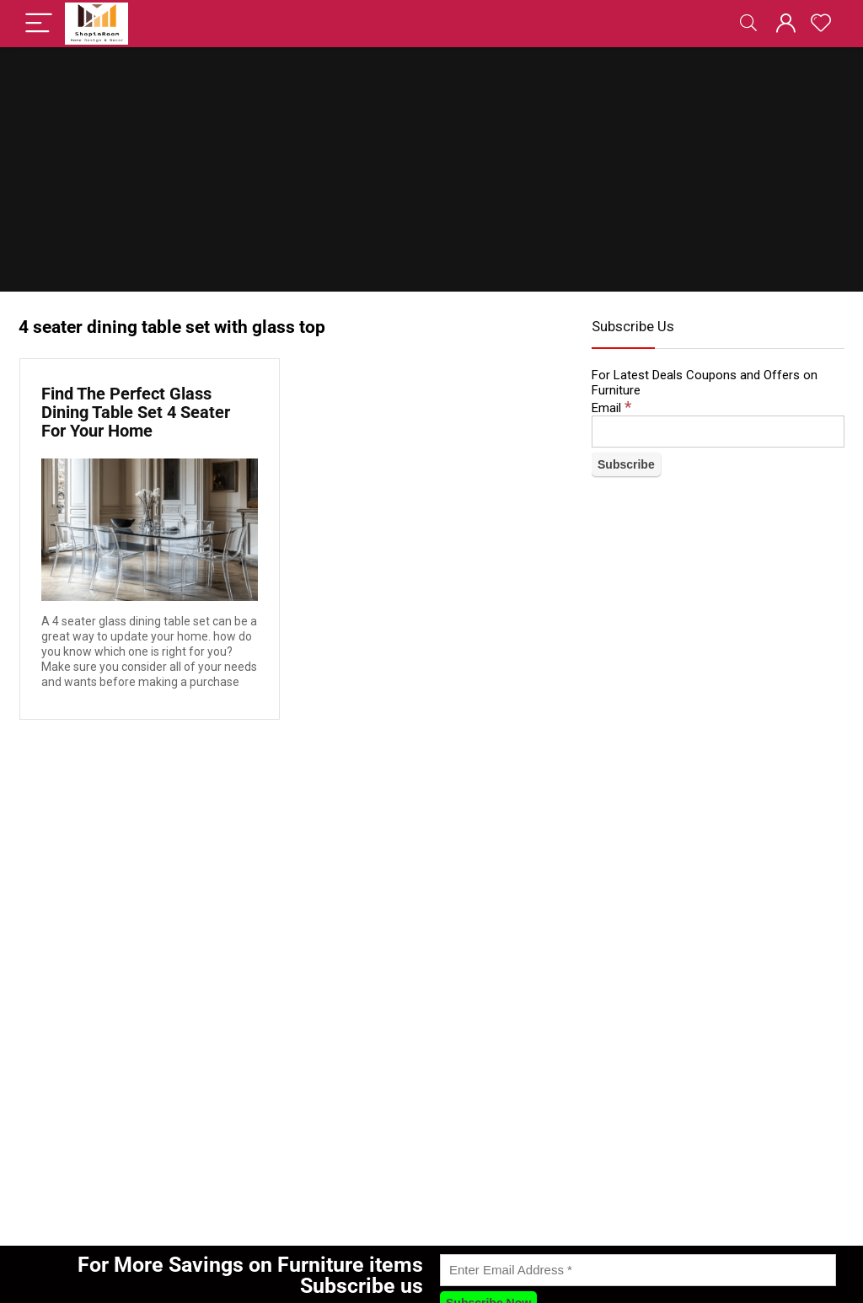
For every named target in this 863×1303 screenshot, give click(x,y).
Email (611, 408)
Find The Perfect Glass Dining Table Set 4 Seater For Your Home (135, 412)
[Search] (748, 24)
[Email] (718, 432)
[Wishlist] (821, 24)
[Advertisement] (431, 174)
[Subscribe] (626, 464)
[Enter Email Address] (638, 1270)
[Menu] (39, 24)
